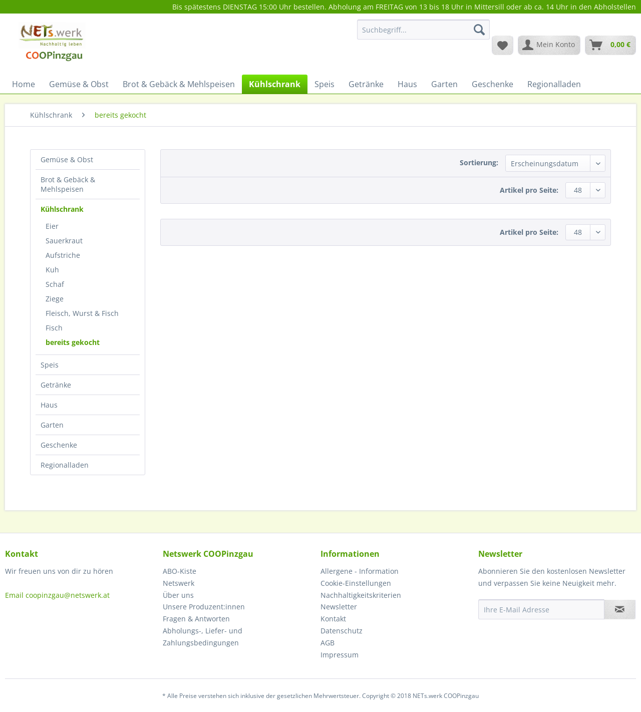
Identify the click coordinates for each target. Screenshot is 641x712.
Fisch (54, 327)
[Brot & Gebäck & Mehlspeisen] (179, 84)
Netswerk (178, 583)
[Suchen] (479, 30)
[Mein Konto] (549, 45)
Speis (50, 365)
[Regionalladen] (554, 84)
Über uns (178, 595)
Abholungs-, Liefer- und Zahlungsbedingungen (202, 636)
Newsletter (338, 606)
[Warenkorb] (610, 45)
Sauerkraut (64, 240)
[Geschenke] (492, 84)
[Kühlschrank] (274, 84)
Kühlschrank (62, 209)
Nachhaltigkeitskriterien (360, 595)
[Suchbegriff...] (423, 30)
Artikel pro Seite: (529, 190)
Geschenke (59, 445)
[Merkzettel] (502, 45)
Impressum (339, 654)
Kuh (52, 269)
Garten (52, 425)
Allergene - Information (359, 571)
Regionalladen (65, 465)
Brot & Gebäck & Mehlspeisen (68, 184)
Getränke (56, 385)
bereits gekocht (73, 342)
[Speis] (324, 84)
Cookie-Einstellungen (355, 583)
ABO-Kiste (179, 571)
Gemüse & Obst (67, 159)
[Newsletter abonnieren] (619, 609)
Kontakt (333, 618)
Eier (52, 226)
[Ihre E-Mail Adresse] (541, 609)
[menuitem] (423, 34)
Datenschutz (341, 630)
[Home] (23, 84)
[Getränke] (366, 84)
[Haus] (407, 84)
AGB (327, 642)
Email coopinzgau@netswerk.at (57, 595)
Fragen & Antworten (196, 618)
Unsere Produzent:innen (204, 606)
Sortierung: (479, 162)
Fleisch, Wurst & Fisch (82, 313)
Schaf (55, 284)
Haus (49, 405)
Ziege (55, 298)
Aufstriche (63, 255)
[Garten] (444, 84)
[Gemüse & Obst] (79, 84)
